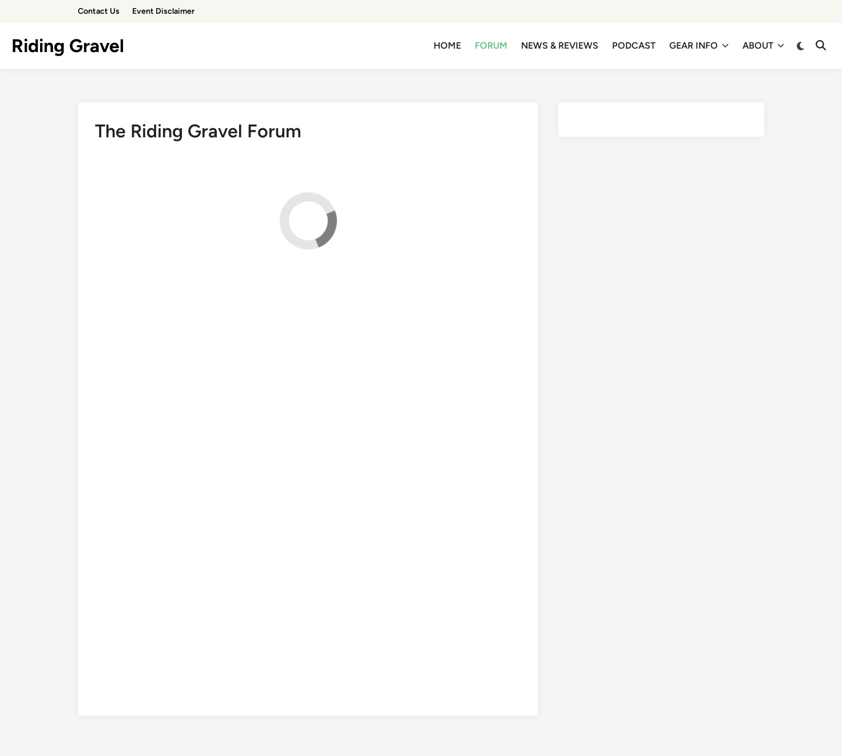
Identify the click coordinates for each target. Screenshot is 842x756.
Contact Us (99, 11)
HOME (447, 45)
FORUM (491, 45)
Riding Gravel (67, 46)
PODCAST (634, 45)
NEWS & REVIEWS (559, 45)
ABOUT (763, 45)
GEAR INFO (699, 45)
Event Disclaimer (163, 11)
